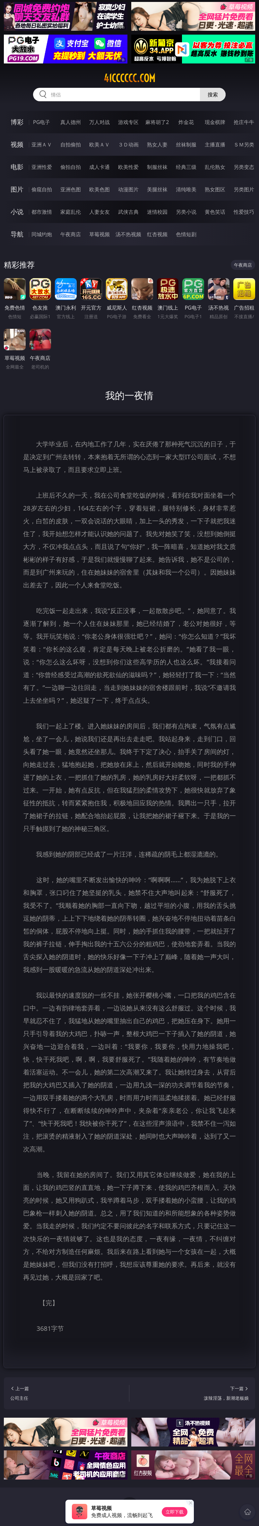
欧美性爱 (128, 166)
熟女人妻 (157, 144)
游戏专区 (128, 122)
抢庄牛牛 (244, 122)
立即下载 (175, 1512)
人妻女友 (99, 211)
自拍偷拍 (70, 144)
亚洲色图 (70, 189)
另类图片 (244, 189)
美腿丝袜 (157, 189)
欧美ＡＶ (99, 144)
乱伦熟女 (215, 166)
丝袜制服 (186, 144)
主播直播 (215, 144)
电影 (17, 166)
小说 (17, 211)
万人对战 (99, 122)
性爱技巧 (244, 211)
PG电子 (41, 122)
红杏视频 (157, 234)
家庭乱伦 (70, 211)
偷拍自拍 (70, 166)
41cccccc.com (129, 78)
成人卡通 (99, 166)
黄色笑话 (215, 211)
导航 (17, 234)
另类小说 (186, 211)
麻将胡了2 (157, 122)
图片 (17, 189)
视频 (17, 144)
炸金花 (186, 122)
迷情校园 (157, 211)
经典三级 (186, 166)
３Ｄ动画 (128, 144)
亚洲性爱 (41, 166)
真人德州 (70, 122)
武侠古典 (128, 211)
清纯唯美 (186, 189)
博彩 (17, 122)
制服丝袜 (157, 166)
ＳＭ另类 (244, 144)
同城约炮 (41, 234)
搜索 (213, 94)
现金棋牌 (215, 122)
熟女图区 (215, 189)
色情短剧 (186, 234)
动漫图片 (128, 189)
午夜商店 (70, 234)
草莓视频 (99, 234)
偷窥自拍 (41, 189)
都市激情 (41, 211)
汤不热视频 (128, 234)
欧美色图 (99, 189)
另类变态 (244, 166)
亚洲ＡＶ (41, 144)
